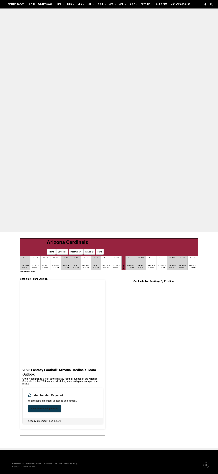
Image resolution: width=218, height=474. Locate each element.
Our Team (161, 4)
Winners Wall (46, 4)
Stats (99, 251)
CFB (111, 4)
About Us (68, 464)
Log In (31, 4)
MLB (69, 4)
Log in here (55, 421)
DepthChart (75, 251)
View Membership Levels (44, 408)
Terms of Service (33, 464)
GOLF (100, 4)
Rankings (89, 251)
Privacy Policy (18, 464)
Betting (145, 4)
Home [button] (51, 251)
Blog (132, 4)
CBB (121, 4)
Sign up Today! (16, 4)
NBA (80, 4)
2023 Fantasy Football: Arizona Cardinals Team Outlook (59, 372)
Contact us (47, 464)
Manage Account (180, 4)
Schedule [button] (62, 251)
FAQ (75, 464)
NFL (59, 4)
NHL (90, 4)
